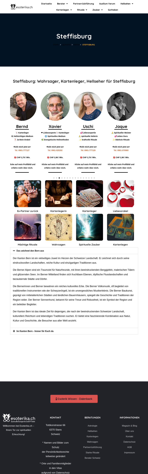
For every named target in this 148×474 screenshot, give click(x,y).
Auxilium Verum (107, 3)
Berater (62, 3)
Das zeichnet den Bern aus (32, 250)
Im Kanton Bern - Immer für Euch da (37, 331)
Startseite (46, 3)
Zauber (98, 9)
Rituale (82, 9)
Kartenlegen (64, 9)
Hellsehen (127, 3)
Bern (76, 44)
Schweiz (66, 44)
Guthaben (113, 9)
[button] (53, 177)
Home (56, 44)
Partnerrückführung (83, 3)
